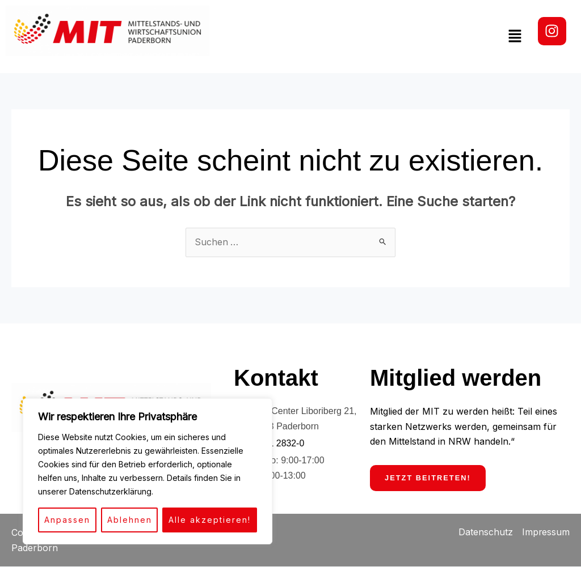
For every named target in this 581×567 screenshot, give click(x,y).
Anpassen (67, 520)
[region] (147, 471)
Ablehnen (129, 520)
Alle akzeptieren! (210, 520)
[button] (515, 36)
